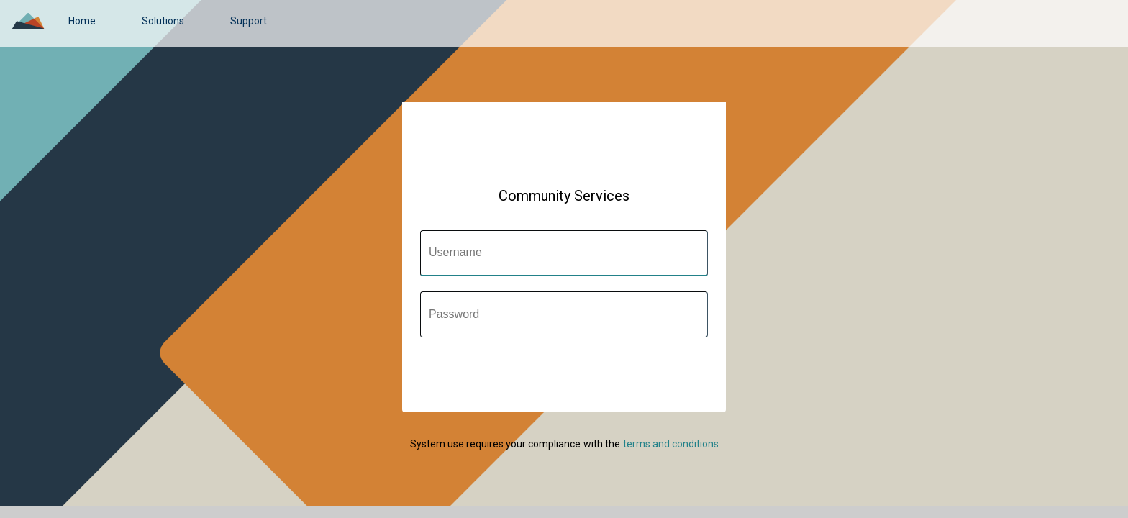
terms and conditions (671, 444)
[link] (82, 21)
